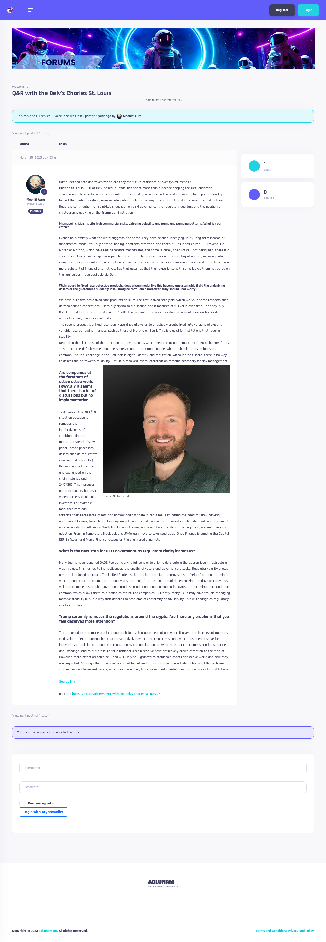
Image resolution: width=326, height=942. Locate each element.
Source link (67, 681)
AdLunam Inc (48, 931)
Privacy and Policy (301, 931)
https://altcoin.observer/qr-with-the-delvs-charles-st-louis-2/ (116, 693)
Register (282, 10)
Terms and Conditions (271, 931)
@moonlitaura (35, 204)
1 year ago (103, 116)
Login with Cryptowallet (43, 812)
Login (308, 10)
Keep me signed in (41, 803)
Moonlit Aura (132, 116)
